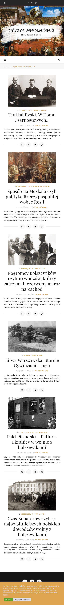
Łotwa (43, 110)
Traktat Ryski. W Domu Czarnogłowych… (32, 117)
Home (6, 66)
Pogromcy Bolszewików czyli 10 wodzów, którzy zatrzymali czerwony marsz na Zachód (32, 281)
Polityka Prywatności (22, 599)
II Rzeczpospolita (29, 110)
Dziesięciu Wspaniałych (33, 269)
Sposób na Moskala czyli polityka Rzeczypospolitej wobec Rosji (32, 196)
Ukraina (43, 432)
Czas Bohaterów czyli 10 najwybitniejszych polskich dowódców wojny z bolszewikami (32, 526)
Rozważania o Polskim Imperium (33, 187)
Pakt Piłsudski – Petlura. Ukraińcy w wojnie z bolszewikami (32, 441)
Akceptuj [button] (8, 599)
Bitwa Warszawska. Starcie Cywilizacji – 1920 (32, 362)
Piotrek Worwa (41, 125)
